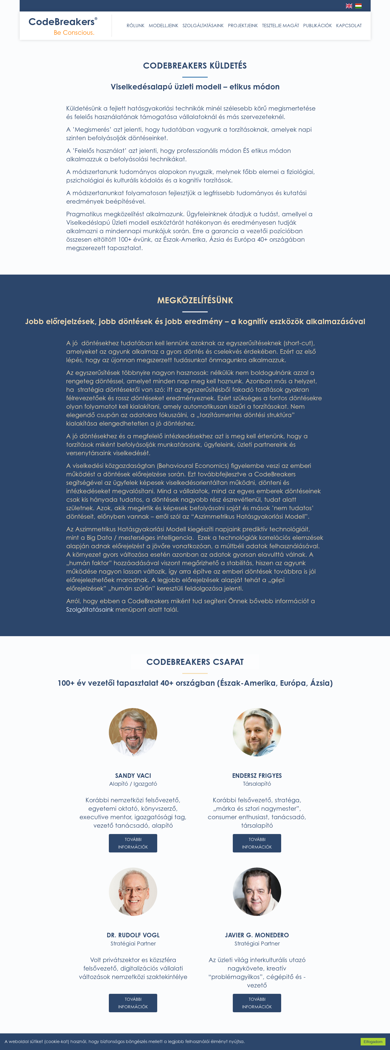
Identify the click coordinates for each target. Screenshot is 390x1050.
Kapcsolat (349, 25)
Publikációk (317, 25)
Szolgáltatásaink (203, 25)
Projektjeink (243, 25)
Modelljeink (163, 25)
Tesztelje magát (280, 25)
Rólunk (136, 25)
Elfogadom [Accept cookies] (373, 1041)
